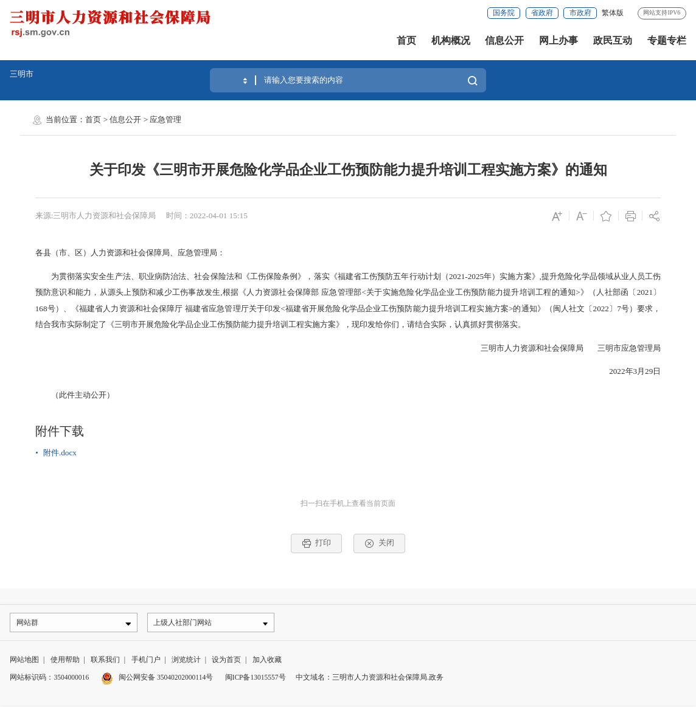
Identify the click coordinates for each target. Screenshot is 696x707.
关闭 (379, 543)
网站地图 (24, 661)
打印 (317, 543)
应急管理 (165, 119)
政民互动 (612, 40)
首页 (406, 40)
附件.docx (60, 452)
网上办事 (558, 40)
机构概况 (450, 40)
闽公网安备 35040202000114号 (157, 679)
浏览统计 (186, 661)
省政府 (542, 12)
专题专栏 (666, 40)
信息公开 (504, 40)
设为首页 (226, 661)
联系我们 (105, 661)
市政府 (580, 12)
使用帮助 (65, 661)
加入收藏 (267, 661)
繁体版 (613, 12)
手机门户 (146, 661)
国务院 (504, 12)
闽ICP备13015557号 (255, 679)
